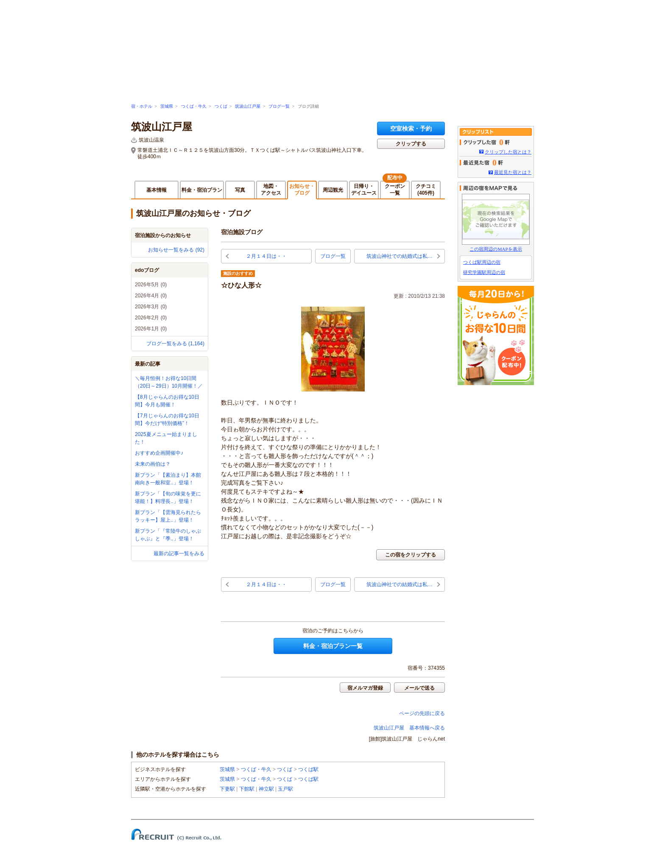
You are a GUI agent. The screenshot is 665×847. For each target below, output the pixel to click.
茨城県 (166, 106)
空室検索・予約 (411, 128)
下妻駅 (227, 789)
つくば (221, 106)
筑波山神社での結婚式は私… (399, 256)
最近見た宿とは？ (512, 172)
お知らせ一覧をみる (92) (176, 250)
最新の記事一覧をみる (179, 553)
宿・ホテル (141, 106)
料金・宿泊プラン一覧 (333, 646)
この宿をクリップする (410, 555)
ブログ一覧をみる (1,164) (175, 344)
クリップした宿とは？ (508, 151)
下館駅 (246, 789)
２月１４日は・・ (266, 256)
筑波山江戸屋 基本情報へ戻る (409, 728)
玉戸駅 (285, 789)
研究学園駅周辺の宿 (484, 272)
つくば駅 (308, 769)
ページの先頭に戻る (422, 713)
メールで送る (419, 688)
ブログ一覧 (279, 106)
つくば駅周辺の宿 (481, 262)
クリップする (411, 144)
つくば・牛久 (194, 106)
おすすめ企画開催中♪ (159, 453)
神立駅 (266, 789)
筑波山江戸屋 (247, 106)
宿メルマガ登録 (365, 688)
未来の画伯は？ (152, 464)
